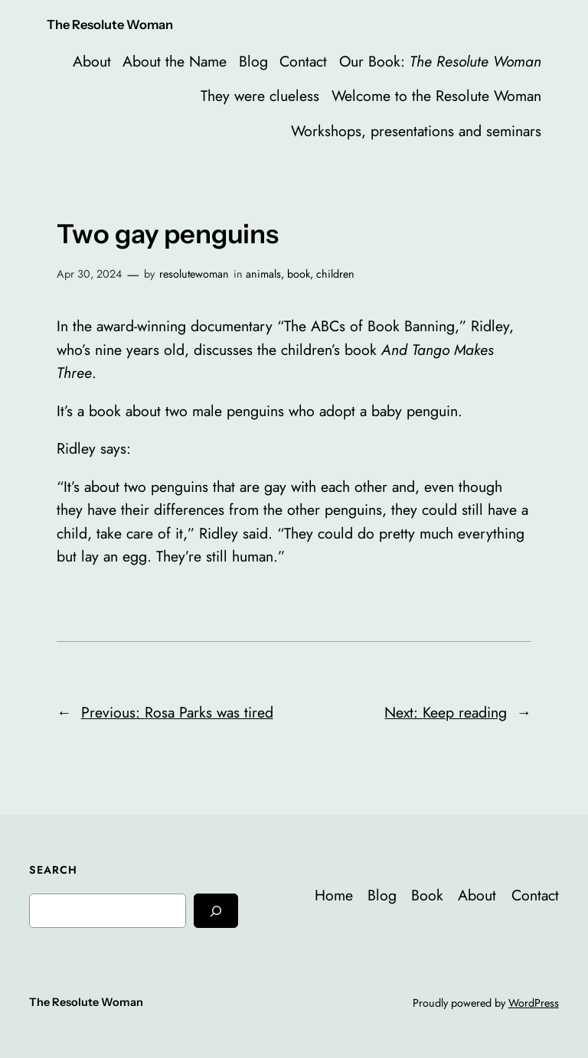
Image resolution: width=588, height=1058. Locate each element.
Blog (253, 61)
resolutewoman (194, 274)
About (92, 61)
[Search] (216, 911)
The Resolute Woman (110, 24)
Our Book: (440, 61)
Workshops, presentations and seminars (416, 131)
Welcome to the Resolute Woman (436, 95)
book (298, 274)
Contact (303, 61)
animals (263, 274)
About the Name (174, 61)
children (335, 274)
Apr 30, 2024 (89, 274)
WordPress (533, 1003)
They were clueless (260, 95)
